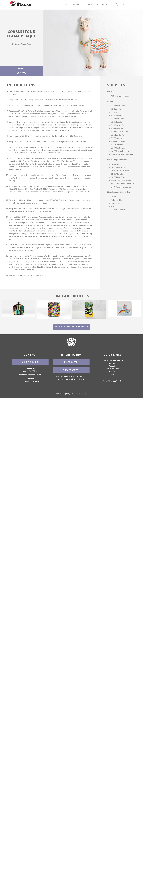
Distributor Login (112, 369)
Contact (112, 363)
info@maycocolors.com (30, 382)
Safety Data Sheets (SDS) (112, 361)
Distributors (71, 362)
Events (112, 374)
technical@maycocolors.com (30, 374)
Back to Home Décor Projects (71, 327)
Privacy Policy (83, 394)
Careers (112, 372)
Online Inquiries (30, 362)
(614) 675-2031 (33, 371)
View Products (71, 370)
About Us (112, 366)
